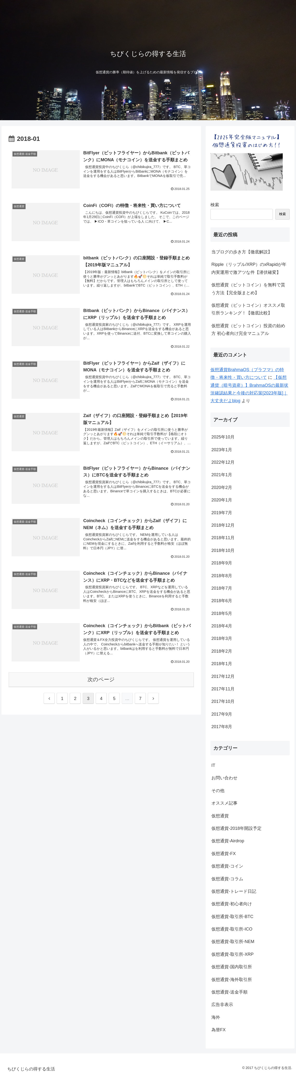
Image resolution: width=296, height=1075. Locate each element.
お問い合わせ (224, 777)
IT (213, 765)
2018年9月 (221, 563)
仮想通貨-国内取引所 (231, 966)
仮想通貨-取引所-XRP (232, 954)
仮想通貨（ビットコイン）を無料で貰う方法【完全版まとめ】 (248, 288)
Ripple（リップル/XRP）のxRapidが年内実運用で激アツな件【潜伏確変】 (248, 268)
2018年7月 (221, 588)
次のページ (101, 679)
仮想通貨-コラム (227, 878)
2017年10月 (223, 701)
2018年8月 (221, 575)
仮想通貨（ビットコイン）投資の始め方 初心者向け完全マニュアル (248, 329)
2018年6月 (221, 600)
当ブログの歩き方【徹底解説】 (241, 252)
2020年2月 (221, 487)
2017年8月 (221, 726)
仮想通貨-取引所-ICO (231, 929)
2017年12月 (223, 676)
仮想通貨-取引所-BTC (232, 916)
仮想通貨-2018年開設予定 (236, 828)
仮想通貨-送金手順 (229, 992)
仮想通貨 (220, 815)
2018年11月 (223, 537)
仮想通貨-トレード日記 (233, 891)
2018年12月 (223, 525)
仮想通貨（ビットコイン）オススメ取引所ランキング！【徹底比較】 (248, 309)
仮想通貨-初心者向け (231, 903)
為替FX (218, 1029)
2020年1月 (221, 500)
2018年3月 (221, 638)
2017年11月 (223, 689)
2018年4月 (221, 626)
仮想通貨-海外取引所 (231, 979)
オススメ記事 (224, 803)
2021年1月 (221, 474)
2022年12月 (223, 462)
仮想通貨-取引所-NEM (232, 941)
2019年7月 (221, 512)
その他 (217, 790)
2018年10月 (223, 550)
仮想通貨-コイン (227, 866)
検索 (214, 204)
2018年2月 (221, 651)
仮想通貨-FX (223, 853)
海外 (215, 1017)
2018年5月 (221, 613)
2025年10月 (223, 437)
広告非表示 (222, 1004)
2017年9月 (221, 714)
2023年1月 (221, 449)
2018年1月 (221, 663)
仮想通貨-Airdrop (227, 840)
